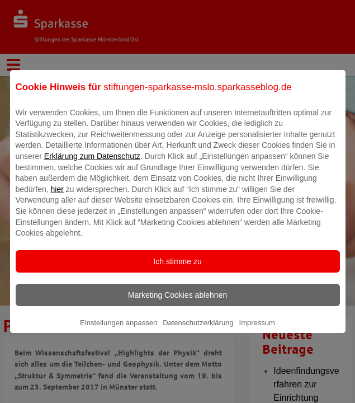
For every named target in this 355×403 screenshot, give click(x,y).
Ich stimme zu (177, 269)
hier (57, 197)
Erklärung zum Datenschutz (92, 164)
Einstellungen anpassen (118, 330)
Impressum (257, 330)
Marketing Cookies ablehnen (177, 302)
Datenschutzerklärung (198, 330)
